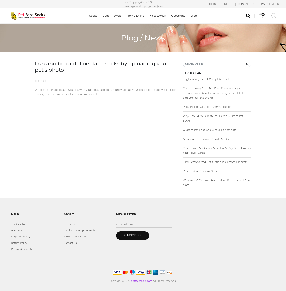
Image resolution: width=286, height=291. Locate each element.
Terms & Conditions (75, 236)
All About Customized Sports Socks (206, 139)
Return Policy (19, 242)
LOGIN (212, 4)
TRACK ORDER (269, 4)
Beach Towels (112, 15)
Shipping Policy (20, 236)
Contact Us (70, 242)
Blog (194, 15)
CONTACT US (246, 4)
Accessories (158, 15)
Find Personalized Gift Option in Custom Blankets (215, 162)
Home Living (135, 15)
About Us (69, 224)
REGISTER (226, 4)
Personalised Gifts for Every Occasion (207, 106)
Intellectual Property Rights (80, 230)
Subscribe (133, 235)
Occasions (178, 15)
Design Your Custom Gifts (200, 171)
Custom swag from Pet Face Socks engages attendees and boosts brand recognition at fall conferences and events (213, 93)
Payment (16, 230)
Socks (93, 15)
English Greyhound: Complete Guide (206, 79)
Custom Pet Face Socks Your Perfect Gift (209, 130)
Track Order (18, 224)
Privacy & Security (21, 248)
